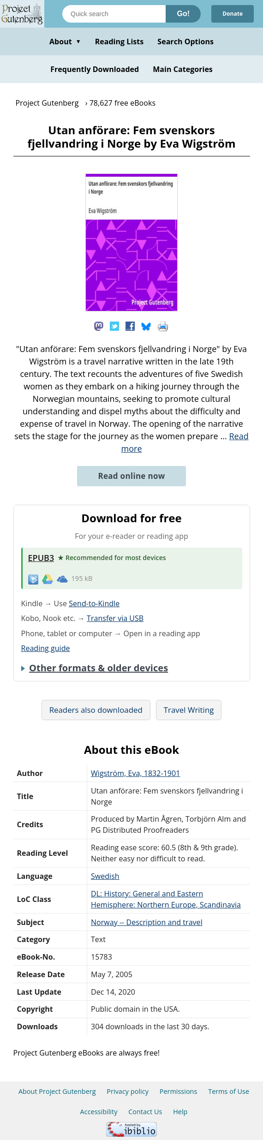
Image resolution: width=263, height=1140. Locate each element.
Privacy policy (128, 1091)
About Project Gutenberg (57, 1091)
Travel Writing (189, 709)
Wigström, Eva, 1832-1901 (135, 773)
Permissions (178, 1091)
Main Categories (183, 69)
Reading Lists (119, 41)
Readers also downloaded (96, 709)
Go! (183, 14)
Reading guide (45, 648)
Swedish (105, 876)
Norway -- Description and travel (147, 922)
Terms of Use (228, 1091)
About (65, 41)
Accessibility (99, 1111)
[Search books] (114, 14)
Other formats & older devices (98, 668)
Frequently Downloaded (94, 69)
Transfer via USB (115, 618)
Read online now (131, 476)
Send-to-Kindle (94, 603)
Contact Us (145, 1111)
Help (180, 1111)
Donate (232, 14)
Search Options (185, 41)
